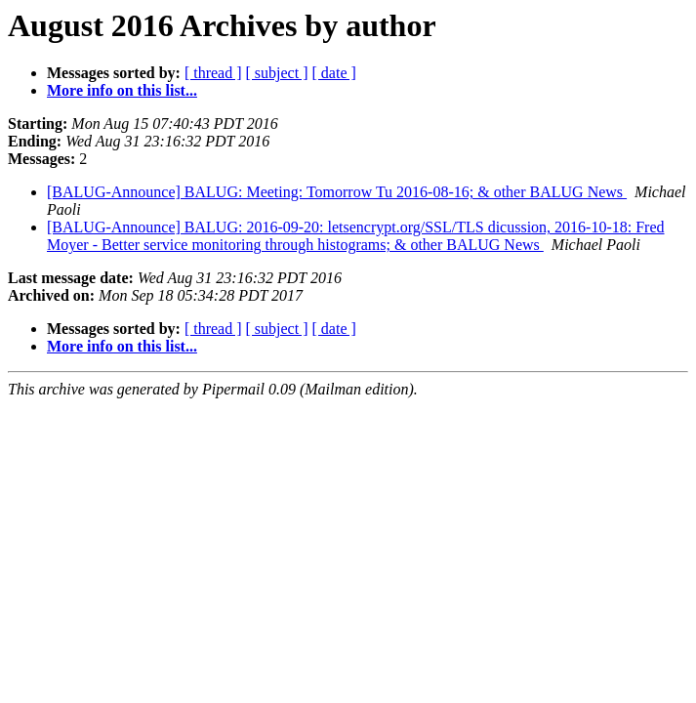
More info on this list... (122, 90)
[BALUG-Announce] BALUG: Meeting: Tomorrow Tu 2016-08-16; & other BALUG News (337, 192)
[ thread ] (213, 72)
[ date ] (334, 72)
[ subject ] (277, 72)
